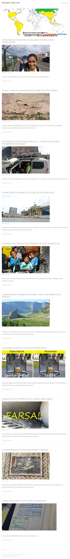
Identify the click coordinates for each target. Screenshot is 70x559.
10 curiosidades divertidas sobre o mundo (25, 450)
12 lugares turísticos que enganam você (24, 348)
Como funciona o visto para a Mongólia (24, 501)
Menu (66, 3)
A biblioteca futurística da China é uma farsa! (27, 399)
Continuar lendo (7, 81)
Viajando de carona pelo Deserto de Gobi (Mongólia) (31, 243)
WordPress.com (15, 556)
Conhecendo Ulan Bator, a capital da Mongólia (28, 192)
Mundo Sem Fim (11, 3)
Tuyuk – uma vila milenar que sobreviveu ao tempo (29, 90)
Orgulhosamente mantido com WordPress (13, 554)
